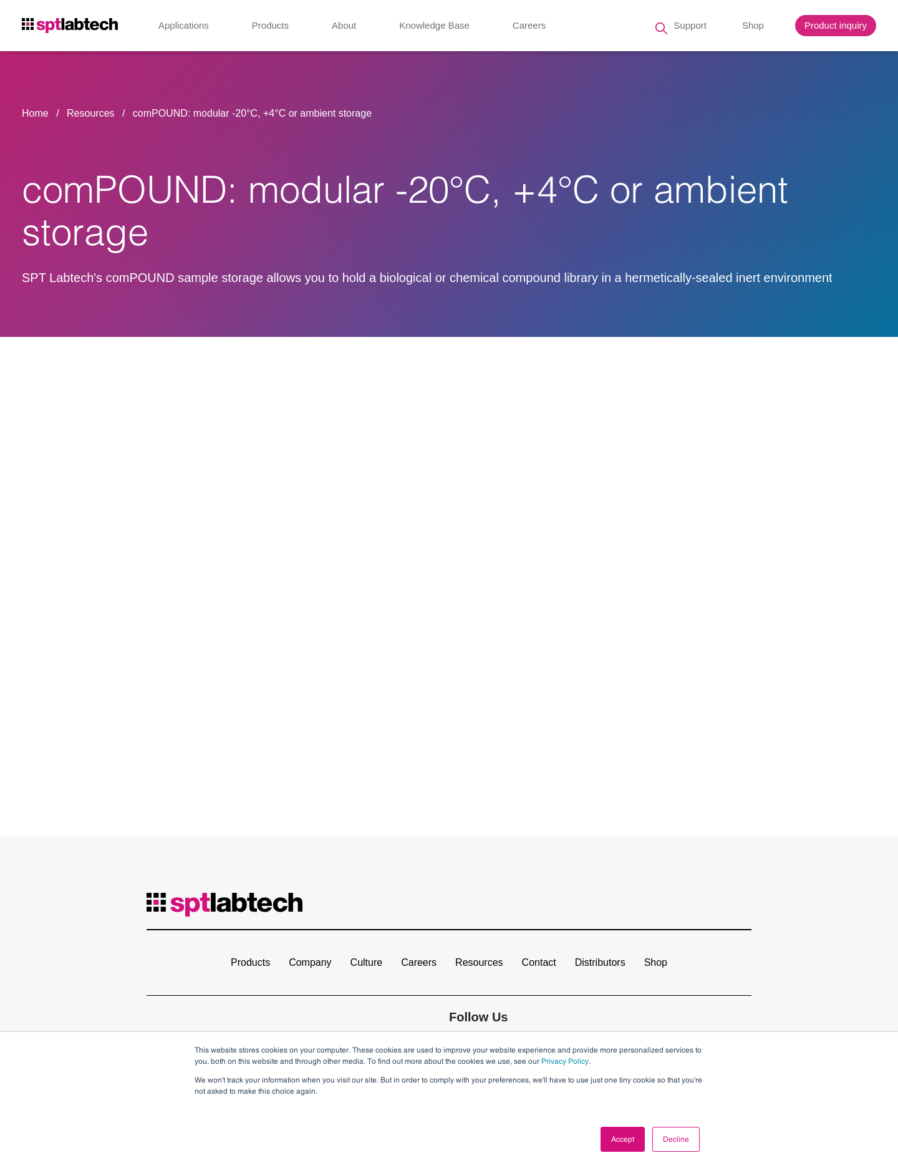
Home (35, 113)
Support (690, 27)
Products (270, 27)
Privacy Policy (565, 1061)
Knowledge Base (434, 27)
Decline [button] (676, 1139)
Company (310, 962)
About (344, 27)
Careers (529, 27)
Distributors (600, 962)
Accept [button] (622, 1139)
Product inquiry (835, 27)
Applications (183, 27)
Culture (366, 962)
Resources (92, 113)
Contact (539, 962)
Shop (753, 27)
